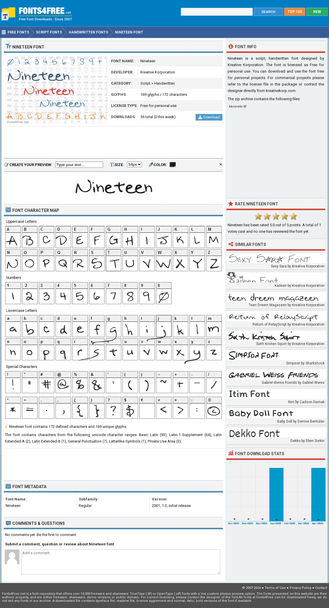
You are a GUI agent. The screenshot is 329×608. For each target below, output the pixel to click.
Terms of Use (275, 588)
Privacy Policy (300, 588)
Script (145, 83)
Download (209, 117)
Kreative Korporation (157, 72)
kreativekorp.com (281, 90)
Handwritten (164, 83)
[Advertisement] (113, 142)
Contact (321, 588)
